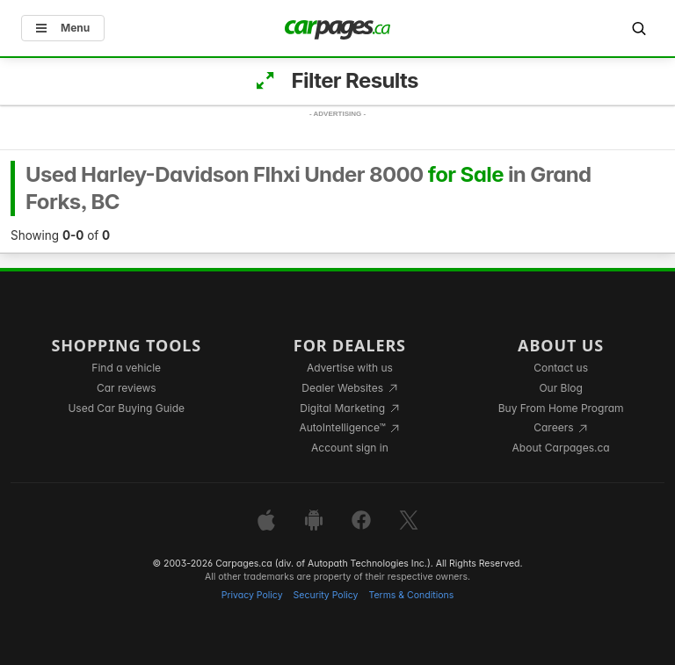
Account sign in (349, 447)
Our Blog (560, 387)
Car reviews (126, 387)
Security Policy (326, 595)
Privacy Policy (252, 595)
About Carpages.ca (561, 447)
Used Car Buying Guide (126, 408)
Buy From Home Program (561, 408)
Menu (63, 27)
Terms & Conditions (411, 595)
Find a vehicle (126, 367)
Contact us (560, 367)
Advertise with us (350, 367)
